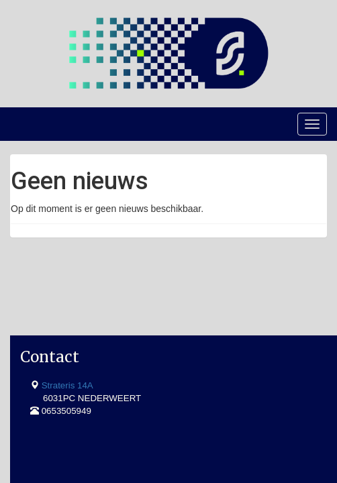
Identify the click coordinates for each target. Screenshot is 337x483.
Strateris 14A (67, 314)
